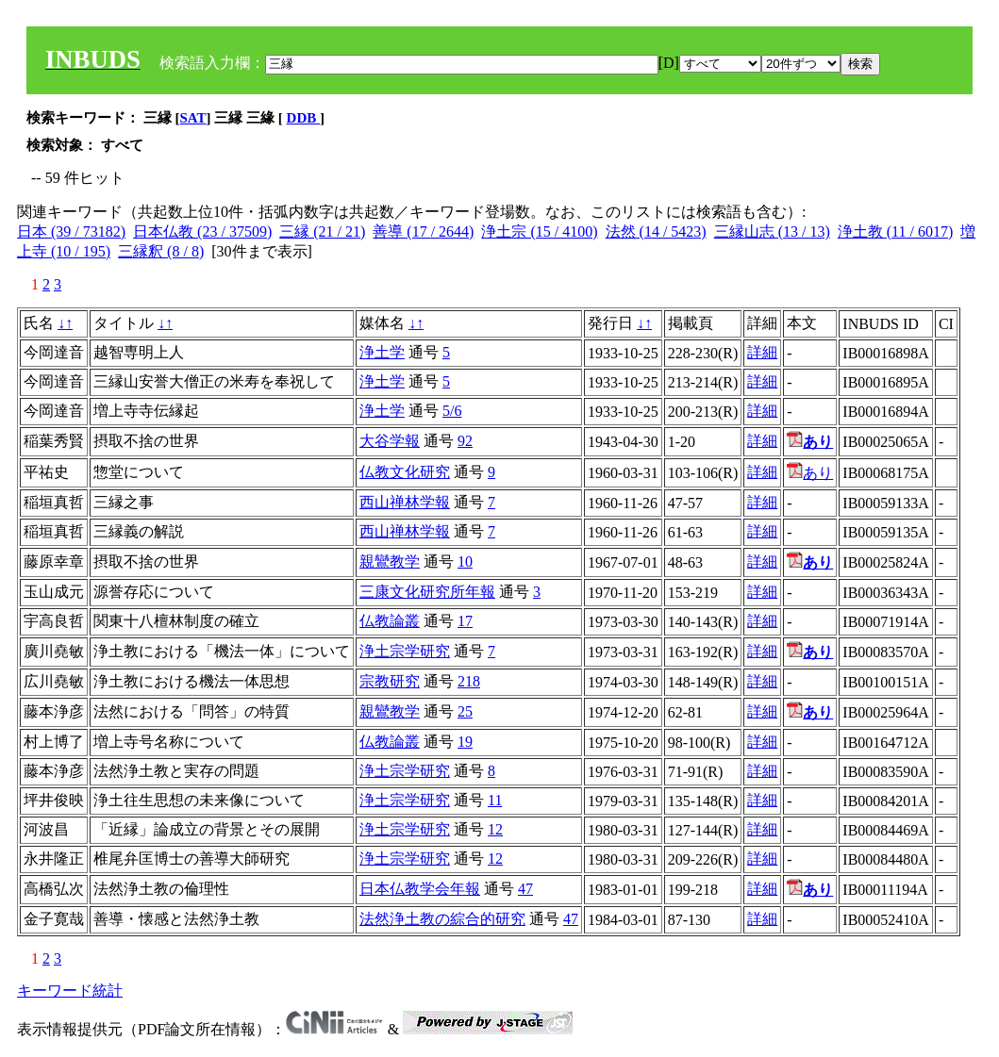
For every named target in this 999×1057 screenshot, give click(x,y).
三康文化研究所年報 (427, 592)
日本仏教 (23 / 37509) (202, 231)
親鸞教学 (389, 561)
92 (465, 441)
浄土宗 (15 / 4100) (539, 231)
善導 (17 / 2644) (423, 231)
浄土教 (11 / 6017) (896, 231)
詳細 (762, 352)
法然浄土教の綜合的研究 (442, 919)
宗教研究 (389, 681)
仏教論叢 (389, 621)
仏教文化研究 (404, 472)
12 (495, 829)
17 (465, 621)
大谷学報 (389, 441)
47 (525, 889)
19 (465, 742)
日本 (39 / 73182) (71, 231)
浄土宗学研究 (404, 651)
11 (495, 800)
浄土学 (382, 352)
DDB (303, 117)
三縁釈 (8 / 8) (161, 251)
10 (465, 561)
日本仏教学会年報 (419, 889)
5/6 (451, 411)
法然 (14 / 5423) (656, 231)
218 (469, 681)
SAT (193, 117)
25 (465, 711)
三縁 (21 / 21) (322, 231)
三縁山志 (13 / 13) (772, 231)
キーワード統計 (70, 991)
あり (810, 473)
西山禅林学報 (404, 502)
